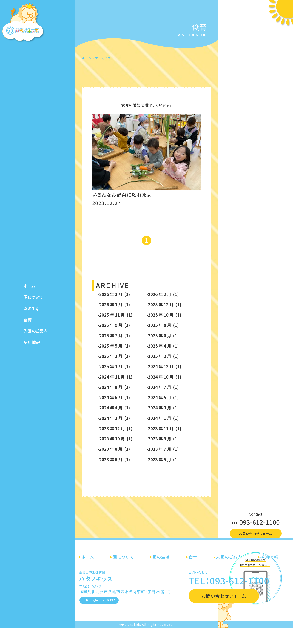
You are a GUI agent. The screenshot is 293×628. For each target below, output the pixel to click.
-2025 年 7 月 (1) (114, 335)
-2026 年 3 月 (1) (114, 294)
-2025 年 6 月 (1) (162, 335)
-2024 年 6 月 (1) (114, 397)
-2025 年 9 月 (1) (114, 325)
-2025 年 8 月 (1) (162, 325)
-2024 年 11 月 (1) (115, 377)
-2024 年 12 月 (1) (163, 366)
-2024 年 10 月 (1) (163, 377)
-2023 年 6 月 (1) (114, 459)
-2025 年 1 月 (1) (114, 366)
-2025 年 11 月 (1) (115, 315)
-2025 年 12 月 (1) (163, 304)
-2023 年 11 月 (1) (163, 428)
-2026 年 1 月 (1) (114, 304)
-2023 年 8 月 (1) (114, 449)
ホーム (29, 281)
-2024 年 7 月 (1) (162, 387)
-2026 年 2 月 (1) (162, 294)
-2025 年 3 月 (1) (114, 356)
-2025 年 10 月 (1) (163, 315)
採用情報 (32, 338)
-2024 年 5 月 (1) (162, 397)
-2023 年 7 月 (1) (162, 449)
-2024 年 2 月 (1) (114, 418)
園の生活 (32, 304)
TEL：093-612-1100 (229, 580)
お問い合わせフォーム (255, 533)
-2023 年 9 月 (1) (162, 439)
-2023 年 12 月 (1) (115, 428)
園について (33, 292)
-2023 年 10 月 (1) (115, 439)
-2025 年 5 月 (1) (114, 346)
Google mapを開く (101, 600)
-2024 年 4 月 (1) (114, 408)
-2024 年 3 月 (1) (162, 408)
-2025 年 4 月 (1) (162, 346)
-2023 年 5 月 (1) (162, 459)
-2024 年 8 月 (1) (114, 387)
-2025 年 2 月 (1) (162, 356)
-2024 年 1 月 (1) (162, 418)
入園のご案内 (35, 326)
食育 (28, 315)
